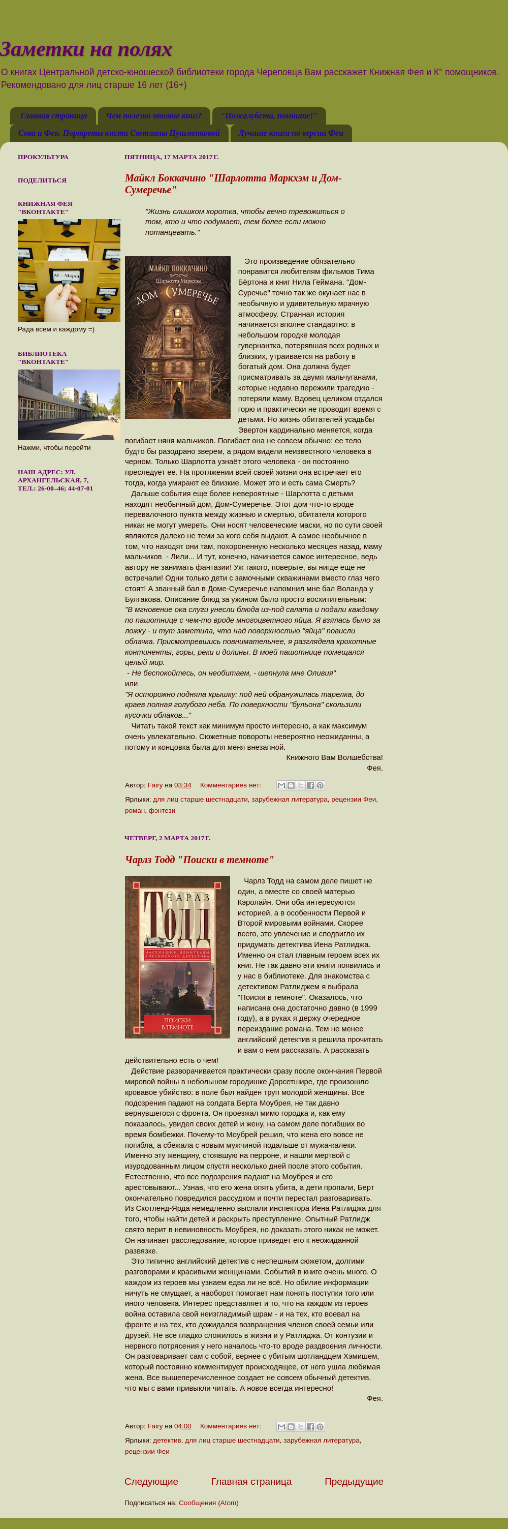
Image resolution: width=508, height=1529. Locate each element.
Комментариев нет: (231, 785)
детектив (167, 1440)
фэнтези (162, 810)
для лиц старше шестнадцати (200, 799)
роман (135, 810)
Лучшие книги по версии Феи (291, 133)
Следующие (151, 1481)
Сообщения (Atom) (209, 1503)
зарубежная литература (289, 799)
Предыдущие (354, 1481)
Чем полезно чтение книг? (154, 115)
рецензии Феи (353, 799)
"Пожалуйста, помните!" (269, 115)
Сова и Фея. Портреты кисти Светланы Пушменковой (119, 133)
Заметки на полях (86, 48)
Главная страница (53, 115)
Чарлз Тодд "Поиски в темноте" (199, 859)
